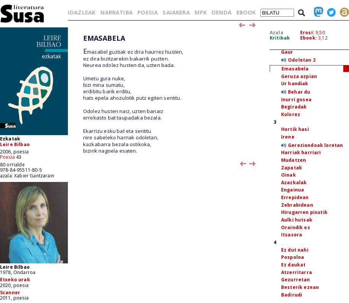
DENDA (222, 12)
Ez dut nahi (295, 250)
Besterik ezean (300, 287)
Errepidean (295, 197)
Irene (287, 137)
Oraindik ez (295, 227)
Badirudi (291, 295)
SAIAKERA (176, 12)
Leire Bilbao (15, 144)
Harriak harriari (301, 152)
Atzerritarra (296, 272)
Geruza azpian (299, 76)
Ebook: (308, 38)
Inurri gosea (296, 99)
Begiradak (294, 107)
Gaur (287, 52)
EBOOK (246, 12)
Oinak (288, 175)
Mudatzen (293, 160)
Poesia (7, 157)
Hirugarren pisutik (304, 212)
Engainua (292, 190)
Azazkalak (294, 182)
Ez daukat (293, 265)
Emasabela (295, 68)
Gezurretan (295, 279)
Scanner (10, 292)
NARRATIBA (116, 12)
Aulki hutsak (296, 220)
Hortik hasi (295, 129)
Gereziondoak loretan (315, 145)
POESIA (147, 12)
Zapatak (291, 167)
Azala (276, 32)
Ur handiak (295, 83)
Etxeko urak (15, 279)
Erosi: (307, 32)
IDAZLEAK (81, 12)
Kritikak (280, 38)
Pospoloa (292, 257)
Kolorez (290, 114)
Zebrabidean (297, 205)
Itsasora (291, 234)
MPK (201, 12)
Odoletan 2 (301, 60)
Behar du (299, 92)
